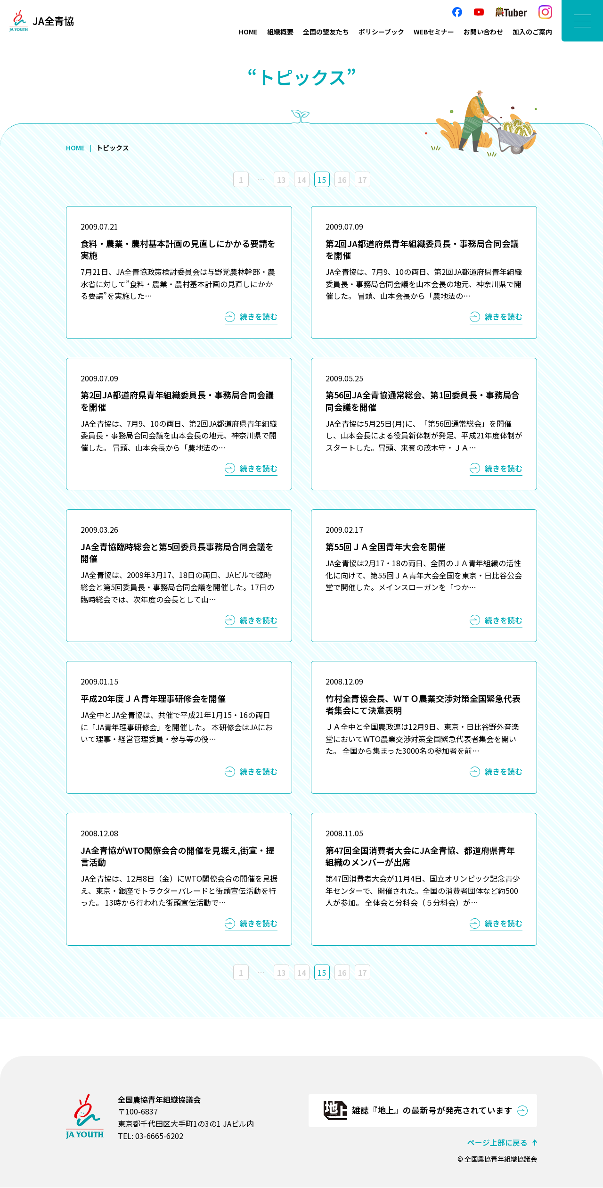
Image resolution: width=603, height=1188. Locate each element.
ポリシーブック (381, 31)
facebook (457, 12)
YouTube (479, 12)
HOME (248, 31)
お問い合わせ (483, 31)
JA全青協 (54, 20)
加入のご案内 (532, 31)
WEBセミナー (434, 31)
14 (301, 179)
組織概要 (280, 31)
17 (362, 179)
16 (342, 179)
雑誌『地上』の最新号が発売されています (432, 1110)
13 (281, 179)
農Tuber (511, 12)
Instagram (545, 12)
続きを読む (258, 317)
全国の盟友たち (326, 31)
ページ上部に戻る (497, 1142)
